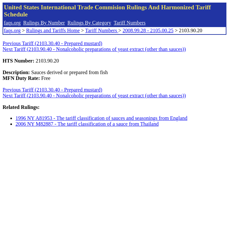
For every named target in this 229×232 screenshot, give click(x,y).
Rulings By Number (44, 22)
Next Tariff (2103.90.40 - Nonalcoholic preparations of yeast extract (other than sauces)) (94, 49)
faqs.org (12, 22)
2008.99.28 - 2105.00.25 (148, 30)
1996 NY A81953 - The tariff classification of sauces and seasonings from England (101, 118)
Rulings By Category (89, 22)
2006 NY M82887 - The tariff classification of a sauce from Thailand (87, 124)
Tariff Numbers (130, 22)
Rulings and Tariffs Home (53, 30)
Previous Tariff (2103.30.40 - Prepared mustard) (52, 43)
